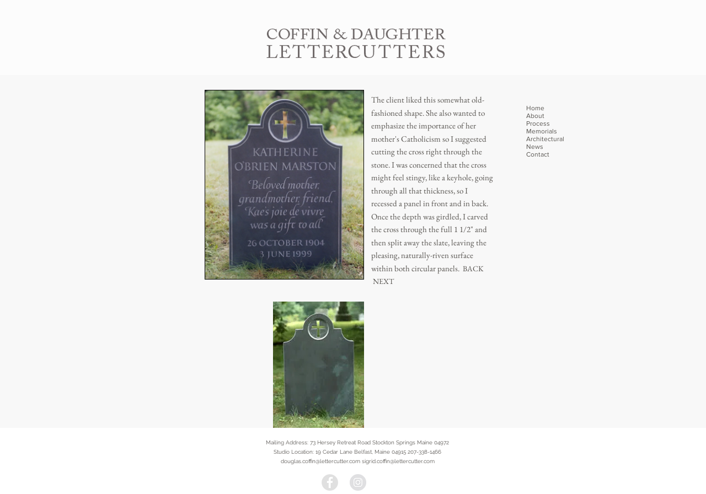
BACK (473, 268)
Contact (537, 154)
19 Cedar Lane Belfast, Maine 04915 (360, 452)
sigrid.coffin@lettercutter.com (398, 461)
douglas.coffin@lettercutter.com (320, 461)
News (534, 147)
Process (538, 123)
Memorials (541, 131)
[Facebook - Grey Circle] (330, 482)
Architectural (545, 139)
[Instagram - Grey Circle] (358, 482)
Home (535, 108)
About (535, 116)
